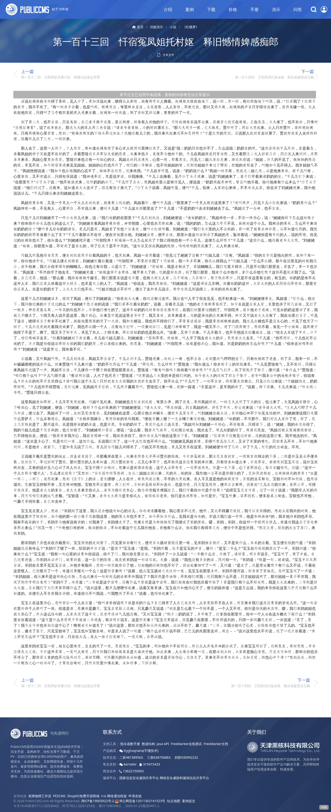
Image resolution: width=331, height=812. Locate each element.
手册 (254, 9)
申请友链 (135, 796)
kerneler (128, 764)
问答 (297, 9)
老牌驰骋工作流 (39, 796)
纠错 (324, 807)
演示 (276, 9)
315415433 (149, 764)
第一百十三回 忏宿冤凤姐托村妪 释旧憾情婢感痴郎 (165, 41)
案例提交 (188, 801)
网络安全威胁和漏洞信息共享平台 (184, 778)
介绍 (168, 9)
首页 (138, 27)
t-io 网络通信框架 (114, 796)
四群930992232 (186, 757)
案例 (189, 9)
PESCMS (59, 796)
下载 (211, 9)
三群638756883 (159, 757)
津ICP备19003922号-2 (97, 801)
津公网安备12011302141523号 (140, 801)
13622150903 (131, 771)
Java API (163, 744)
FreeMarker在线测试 (186, 744)
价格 (233, 9)
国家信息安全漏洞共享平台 (139, 778)
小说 (173, 27)
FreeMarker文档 (216, 744)
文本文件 (165, 55)
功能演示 (156, 27)
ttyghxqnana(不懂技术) (138, 750)
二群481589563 (131, 757)
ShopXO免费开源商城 (83, 796)
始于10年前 (37, 9)
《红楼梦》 (191, 27)
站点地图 (173, 801)
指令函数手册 (130, 744)
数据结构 (148, 744)
